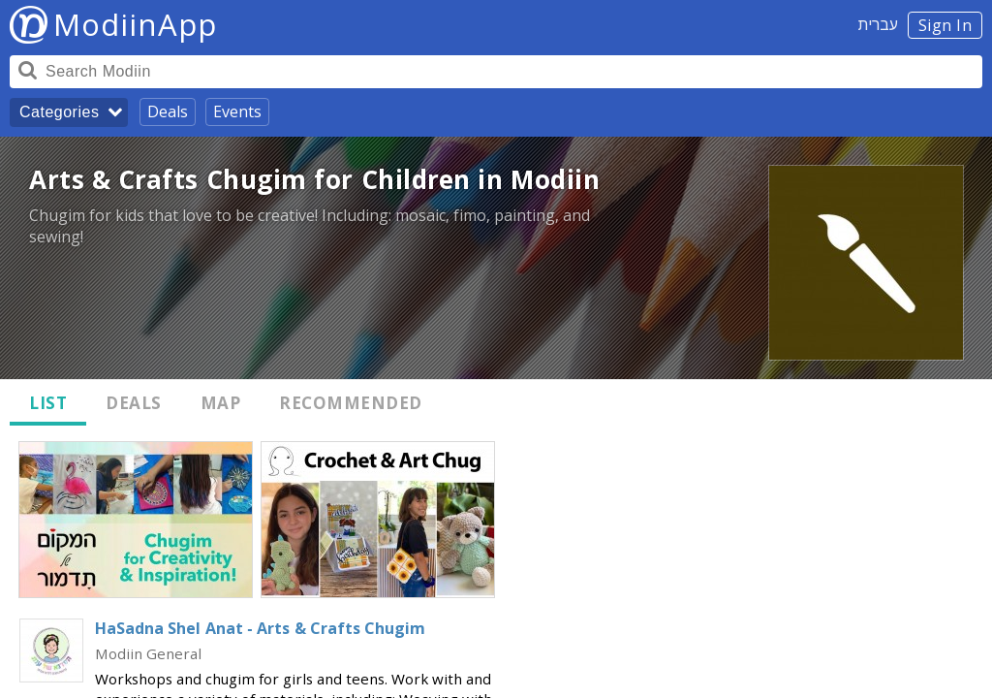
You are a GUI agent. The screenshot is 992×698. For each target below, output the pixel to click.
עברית (878, 24)
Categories (59, 112)
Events (237, 111)
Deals (167, 111)
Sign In (945, 25)
